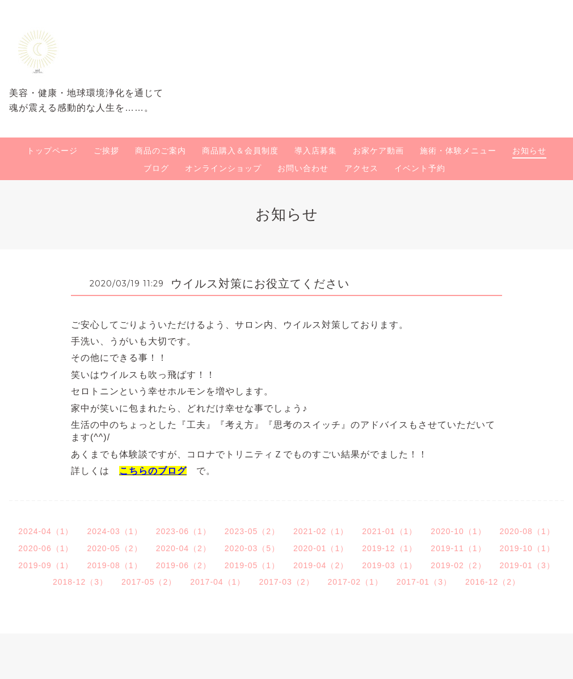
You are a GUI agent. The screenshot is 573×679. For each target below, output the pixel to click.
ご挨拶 (106, 150)
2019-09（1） (45, 565)
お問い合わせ (302, 168)
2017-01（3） (424, 581)
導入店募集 (315, 150)
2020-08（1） (527, 531)
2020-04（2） (183, 548)
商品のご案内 (160, 150)
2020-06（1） (45, 548)
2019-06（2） (183, 565)
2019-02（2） (458, 565)
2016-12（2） (492, 581)
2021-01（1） (389, 531)
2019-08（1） (114, 565)
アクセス (361, 168)
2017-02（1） (355, 581)
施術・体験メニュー (458, 150)
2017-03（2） (286, 581)
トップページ (52, 150)
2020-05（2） (114, 548)
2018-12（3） (80, 581)
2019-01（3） (527, 565)
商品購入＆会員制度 (240, 150)
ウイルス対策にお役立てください (260, 283)
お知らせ (529, 150)
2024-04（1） (45, 531)
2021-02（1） (320, 531)
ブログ (156, 168)
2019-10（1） (527, 548)
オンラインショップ (223, 168)
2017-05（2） (148, 581)
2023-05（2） (252, 531)
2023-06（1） (183, 531)
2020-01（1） (320, 548)
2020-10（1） (458, 531)
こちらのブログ (153, 471)
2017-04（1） (217, 581)
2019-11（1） (458, 548)
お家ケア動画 (378, 150)
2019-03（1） (389, 565)
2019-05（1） (252, 565)
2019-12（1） (389, 548)
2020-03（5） (252, 548)
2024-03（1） (114, 531)
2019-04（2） (320, 565)
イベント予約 (419, 168)
